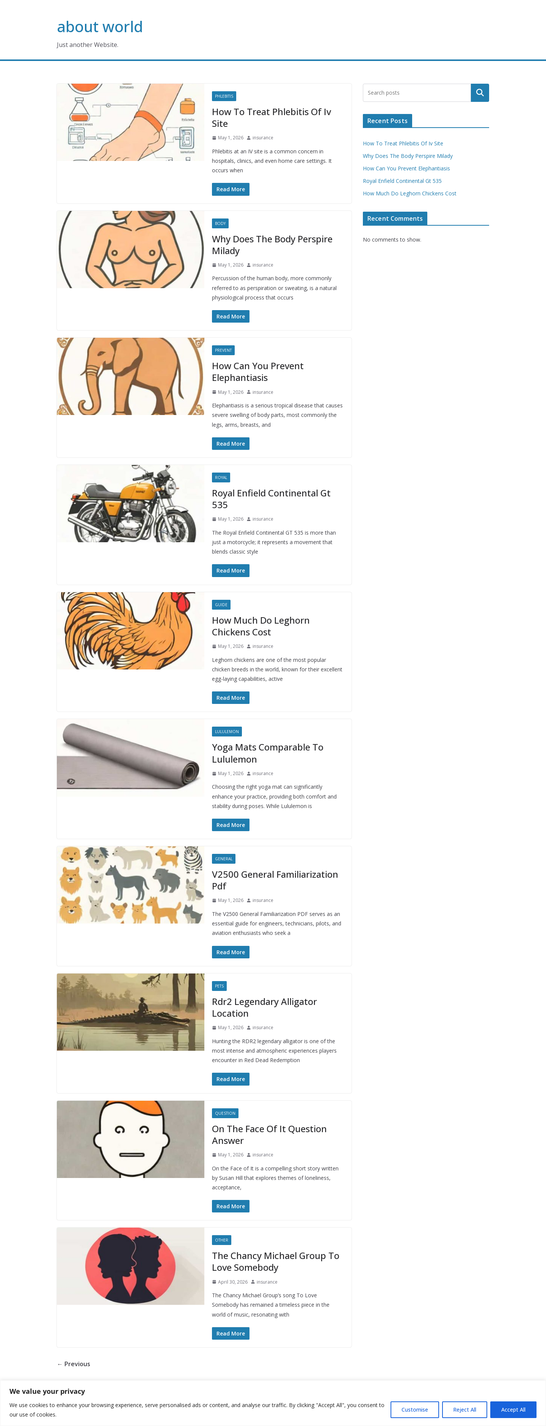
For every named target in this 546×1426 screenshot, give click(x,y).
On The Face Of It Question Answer (269, 1134)
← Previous (73, 1364)
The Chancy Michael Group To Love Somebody (275, 1261)
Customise (415, 1409)
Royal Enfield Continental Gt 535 (271, 499)
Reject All (464, 1409)
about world (100, 26)
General (223, 858)
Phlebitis (224, 96)
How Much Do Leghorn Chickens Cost (261, 626)
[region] (273, 1403)
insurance (263, 137)
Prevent (223, 350)
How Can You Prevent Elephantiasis (258, 371)
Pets (219, 986)
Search (480, 93)
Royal (221, 477)
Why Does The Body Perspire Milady (272, 244)
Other (221, 1240)
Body (220, 223)
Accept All (513, 1409)
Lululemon (227, 731)
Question (225, 1113)
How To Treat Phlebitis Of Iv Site (271, 117)
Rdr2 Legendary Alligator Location (264, 1007)
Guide (221, 604)
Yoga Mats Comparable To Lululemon (267, 753)
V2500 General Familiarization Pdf (275, 880)
